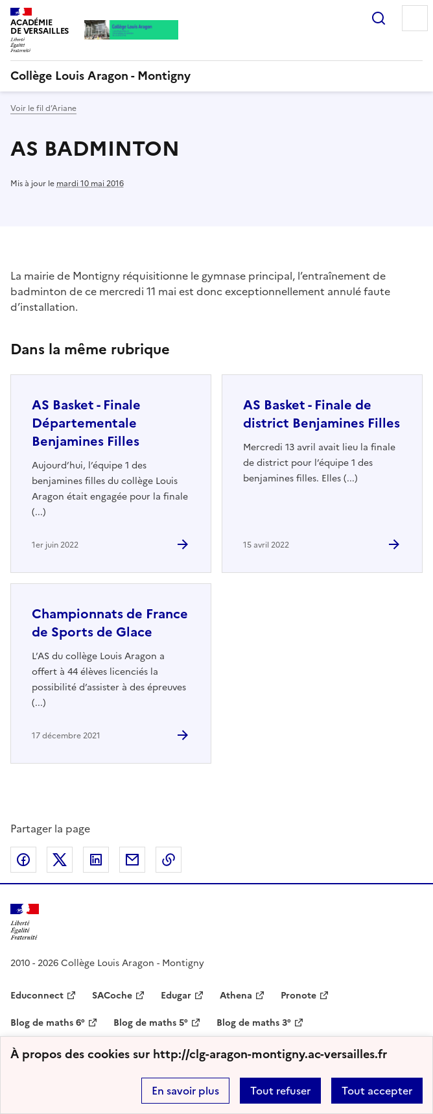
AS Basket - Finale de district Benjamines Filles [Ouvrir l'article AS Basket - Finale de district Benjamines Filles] (321, 414)
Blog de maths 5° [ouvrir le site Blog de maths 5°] (150, 1023)
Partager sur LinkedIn (96, 860)
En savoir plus (185, 1090)
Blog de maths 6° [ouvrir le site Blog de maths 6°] (47, 1023)
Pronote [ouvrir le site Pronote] (298, 995)
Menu (415, 18)
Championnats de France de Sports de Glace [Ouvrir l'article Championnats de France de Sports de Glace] (110, 623)
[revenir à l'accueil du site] (216, 76)
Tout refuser (280, 1090)
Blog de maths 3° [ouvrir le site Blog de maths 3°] (253, 1023)
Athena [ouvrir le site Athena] (236, 995)
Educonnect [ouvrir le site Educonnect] (37, 995)
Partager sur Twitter (60, 860)
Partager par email (132, 860)
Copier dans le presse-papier (168, 860)
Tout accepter (377, 1090)
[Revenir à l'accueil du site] (24, 922)
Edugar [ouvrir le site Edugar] (176, 995)
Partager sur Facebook (23, 860)
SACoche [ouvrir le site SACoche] (112, 995)
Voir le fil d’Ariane (43, 108)
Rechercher (379, 18)
